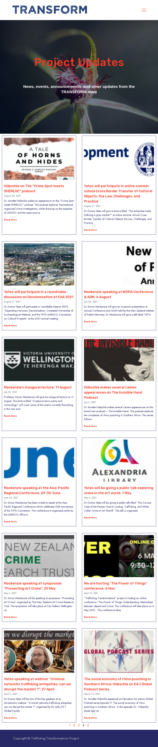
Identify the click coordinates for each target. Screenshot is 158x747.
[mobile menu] (144, 10)
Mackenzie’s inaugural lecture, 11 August (38, 387)
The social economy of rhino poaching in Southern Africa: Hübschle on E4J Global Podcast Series (118, 684)
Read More (10, 219)
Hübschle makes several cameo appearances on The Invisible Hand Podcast (113, 392)
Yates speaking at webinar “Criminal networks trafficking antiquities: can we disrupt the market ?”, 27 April (37, 684)
